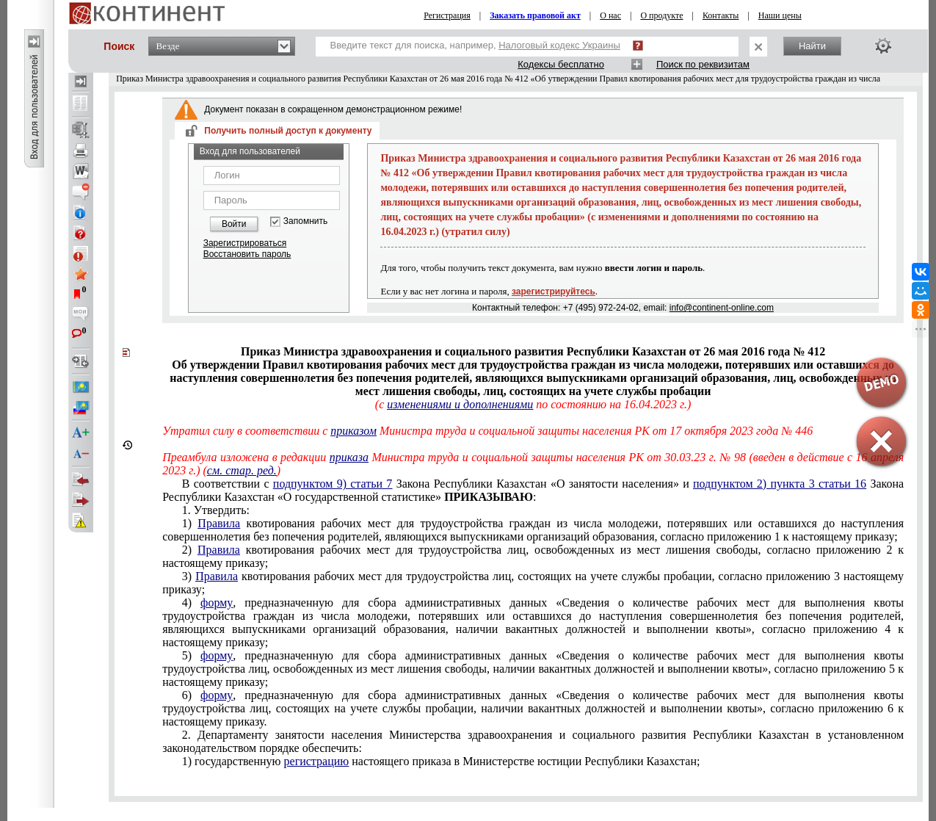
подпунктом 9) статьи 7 (333, 483)
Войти (234, 224)
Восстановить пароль (247, 254)
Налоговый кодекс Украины (559, 45)
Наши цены (780, 15)
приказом (353, 430)
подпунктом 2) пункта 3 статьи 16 (779, 483)
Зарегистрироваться (244, 243)
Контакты (721, 15)
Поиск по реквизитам (703, 64)
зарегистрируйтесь (553, 291)
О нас (610, 15)
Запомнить (305, 221)
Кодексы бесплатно (561, 64)
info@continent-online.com (722, 308)
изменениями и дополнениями (460, 404)
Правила (218, 523)
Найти (812, 45)
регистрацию (316, 761)
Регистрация (447, 15)
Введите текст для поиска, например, (475, 45)
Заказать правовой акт (535, 15)
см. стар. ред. (242, 470)
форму (216, 602)
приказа (349, 457)
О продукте (661, 15)
